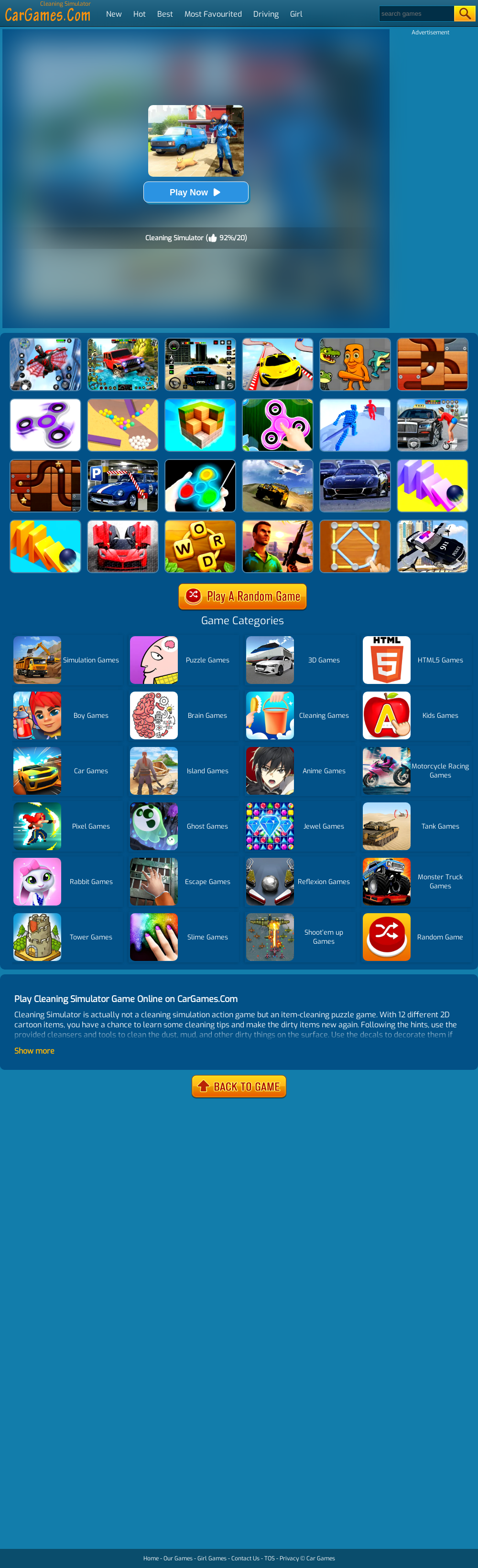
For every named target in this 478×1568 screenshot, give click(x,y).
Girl (296, 14)
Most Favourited (213, 14)
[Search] (416, 13)
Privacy (289, 1558)
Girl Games (212, 1558)
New (114, 14)
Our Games (178, 1558)
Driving (266, 14)
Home (151, 1558)
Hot (139, 14)
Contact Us (245, 1558)
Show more (34, 1051)
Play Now (196, 192)
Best (165, 14)
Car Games (320, 1558)
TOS (269, 1558)
